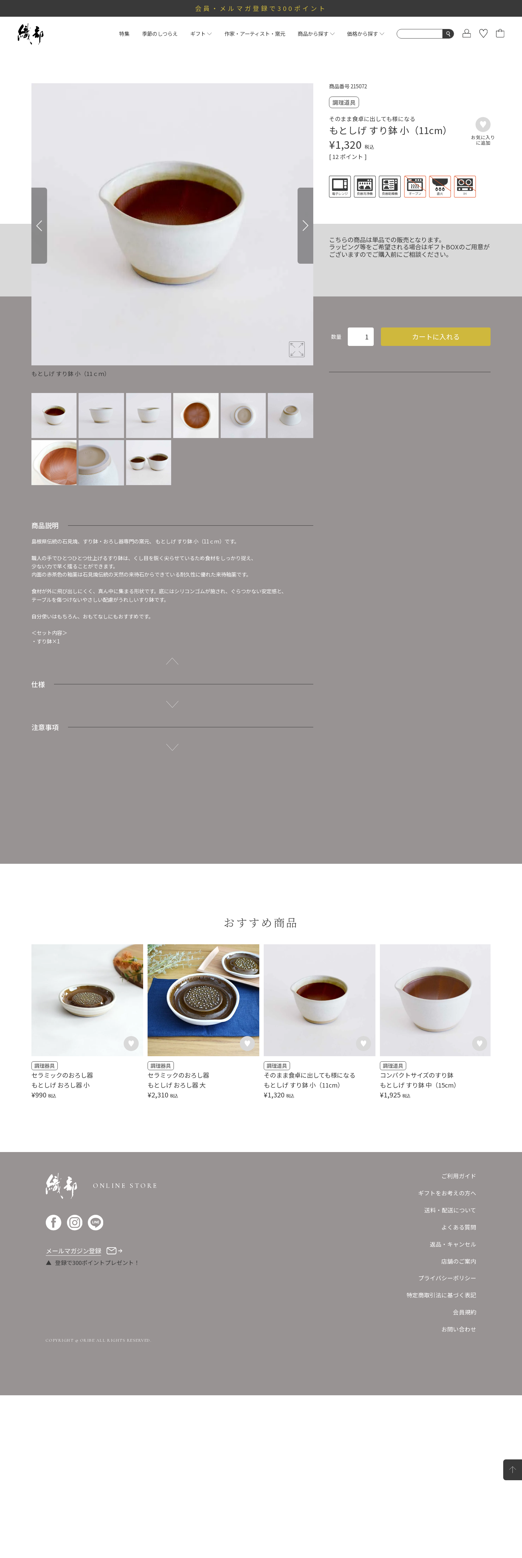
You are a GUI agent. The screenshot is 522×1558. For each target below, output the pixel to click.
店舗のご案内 (458, 1423)
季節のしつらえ (160, 33)
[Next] (305, 226)
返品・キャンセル (453, 1406)
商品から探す (316, 33)
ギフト (201, 33)
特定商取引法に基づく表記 (441, 1458)
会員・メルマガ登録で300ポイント (261, 8)
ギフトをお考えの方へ (447, 1356)
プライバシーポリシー (447, 1441)
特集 (124, 33)
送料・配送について (450, 1373)
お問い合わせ (458, 1492)
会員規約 (464, 1475)
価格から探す (365, 33)
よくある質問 (458, 1390)
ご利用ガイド (458, 1339)
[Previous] (39, 226)
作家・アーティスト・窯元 (254, 33)
